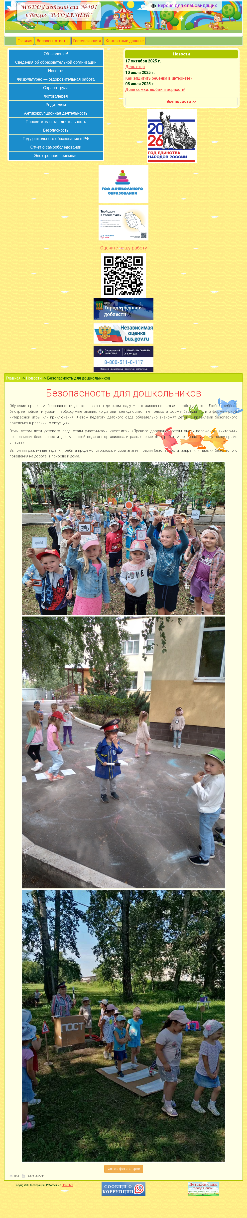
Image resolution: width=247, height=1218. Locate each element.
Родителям (56, 105)
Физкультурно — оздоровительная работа (56, 79)
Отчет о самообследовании (55, 147)
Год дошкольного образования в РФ (56, 139)
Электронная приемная (56, 156)
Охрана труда (56, 88)
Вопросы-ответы (53, 40)
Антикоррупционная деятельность (56, 113)
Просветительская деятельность (56, 122)
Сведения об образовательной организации (56, 62)
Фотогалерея (56, 96)
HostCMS (67, 1185)
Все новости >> (181, 101)
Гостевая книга (87, 40)
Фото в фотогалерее (124, 1169)
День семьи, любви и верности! (155, 89)
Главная (24, 40)
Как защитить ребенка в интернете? (158, 78)
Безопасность (56, 130)
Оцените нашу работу (123, 248)
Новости (56, 71)
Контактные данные (125, 40)
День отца (135, 66)
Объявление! (56, 54)
